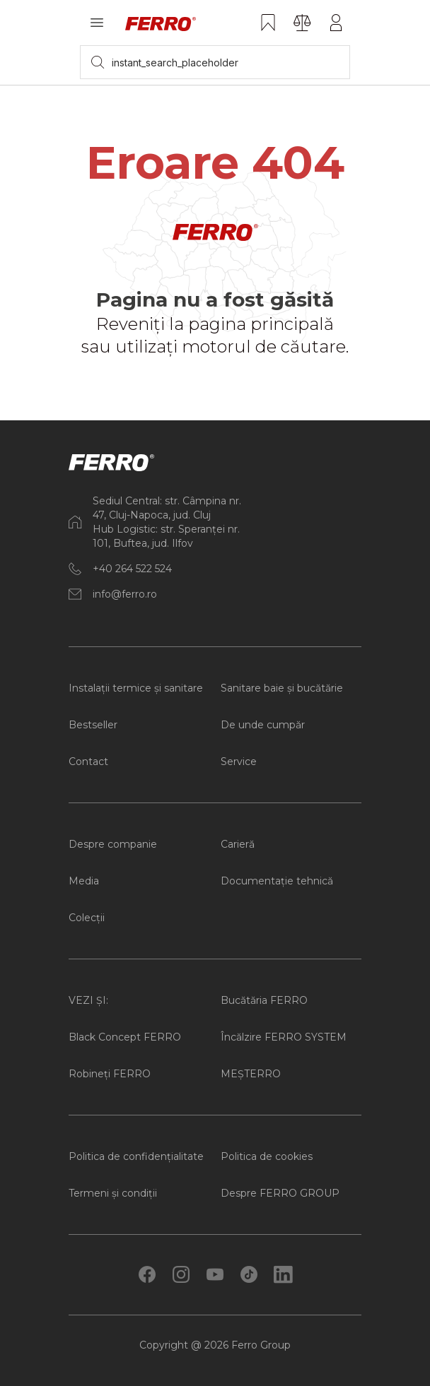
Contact (88, 761)
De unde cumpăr (263, 724)
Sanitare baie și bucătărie (282, 688)
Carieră (238, 844)
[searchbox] (215, 62)
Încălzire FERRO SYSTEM (284, 1037)
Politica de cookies (267, 1156)
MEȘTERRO (251, 1073)
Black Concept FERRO (125, 1037)
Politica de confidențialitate (136, 1156)
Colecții (87, 917)
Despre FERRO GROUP (280, 1193)
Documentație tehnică (277, 881)
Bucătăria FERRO (264, 1000)
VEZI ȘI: (88, 1000)
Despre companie (113, 844)
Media (84, 881)
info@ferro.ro (125, 594)
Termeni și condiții (113, 1193)
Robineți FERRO (110, 1073)
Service (239, 761)
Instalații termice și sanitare (136, 688)
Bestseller (93, 724)
